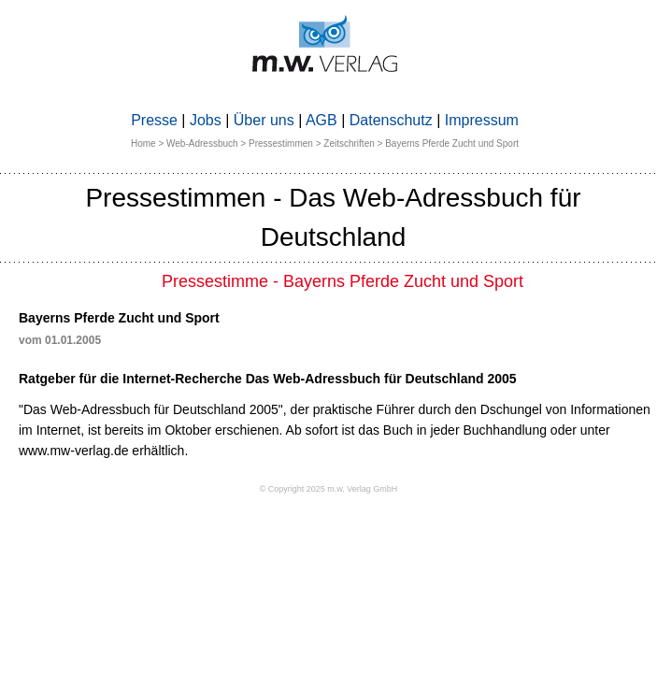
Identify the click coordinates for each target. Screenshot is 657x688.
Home (143, 143)
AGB (321, 120)
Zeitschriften (348, 143)
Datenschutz (391, 120)
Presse (154, 120)
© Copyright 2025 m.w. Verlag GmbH (329, 489)
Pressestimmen (281, 143)
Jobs (205, 120)
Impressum (482, 120)
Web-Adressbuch (202, 143)
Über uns (264, 120)
